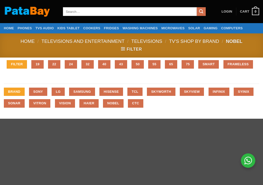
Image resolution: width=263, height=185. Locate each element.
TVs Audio (44, 28)
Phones (24, 28)
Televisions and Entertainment (83, 41)
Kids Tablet (69, 28)
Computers (232, 28)
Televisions (146, 41)
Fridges (111, 28)
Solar (194, 28)
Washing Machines (140, 28)
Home (9, 28)
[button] (226, 11)
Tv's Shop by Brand (194, 41)
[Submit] (201, 11)
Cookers (91, 28)
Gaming (211, 28)
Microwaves (172, 28)
